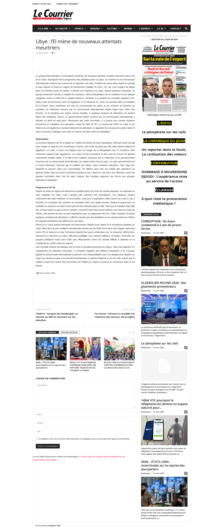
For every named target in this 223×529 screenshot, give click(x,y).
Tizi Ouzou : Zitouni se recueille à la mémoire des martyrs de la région (114, 315)
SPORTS (80, 28)
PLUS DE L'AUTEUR (69, 332)
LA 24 (161, 28)
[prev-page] (129, 332)
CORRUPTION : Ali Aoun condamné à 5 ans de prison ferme (161, 225)
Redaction (146, 233)
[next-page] (133, 332)
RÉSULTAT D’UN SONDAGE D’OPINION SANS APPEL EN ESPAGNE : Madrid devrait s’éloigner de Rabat (83, 366)
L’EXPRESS (146, 28)
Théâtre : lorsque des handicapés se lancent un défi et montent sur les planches (57, 317)
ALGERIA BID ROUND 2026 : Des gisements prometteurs (163, 285)
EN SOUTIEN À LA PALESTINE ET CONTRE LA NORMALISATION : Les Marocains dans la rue (119, 365)
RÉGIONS (96, 28)
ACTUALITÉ (62, 28)
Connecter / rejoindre (67, 4)
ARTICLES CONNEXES (47, 332)
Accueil (38, 35)
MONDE (129, 28)
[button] (186, 28)
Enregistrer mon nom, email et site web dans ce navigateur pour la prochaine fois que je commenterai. (84, 439)
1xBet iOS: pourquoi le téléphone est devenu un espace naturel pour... (164, 404)
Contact (175, 28)
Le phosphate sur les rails (160, 343)
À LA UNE (44, 28)
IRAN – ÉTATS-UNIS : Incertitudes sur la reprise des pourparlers (50, 365)
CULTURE (113, 28)
